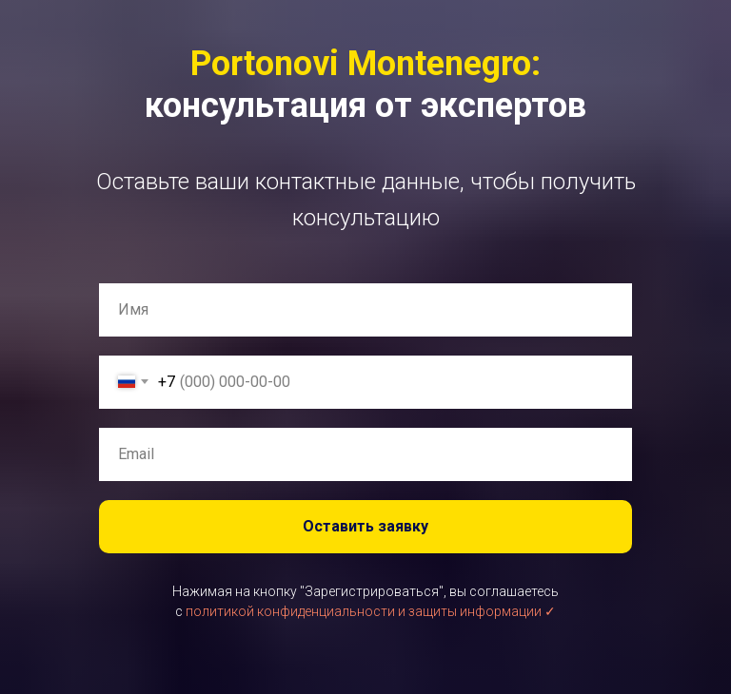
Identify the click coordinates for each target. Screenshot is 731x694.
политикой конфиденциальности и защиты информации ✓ (371, 611)
